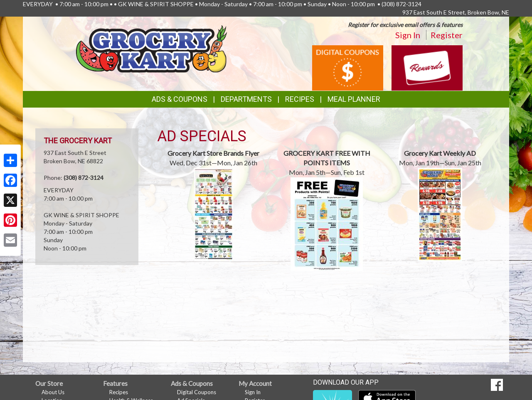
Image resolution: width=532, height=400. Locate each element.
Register (447, 35)
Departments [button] (246, 99)
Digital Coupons (196, 392)
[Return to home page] (151, 48)
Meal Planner (354, 99)
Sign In (407, 35)
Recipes (299, 99)
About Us (53, 392)
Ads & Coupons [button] (179, 99)
